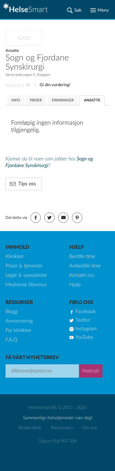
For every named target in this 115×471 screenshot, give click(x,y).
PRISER (36, 100)
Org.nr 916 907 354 (57, 441)
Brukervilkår (30, 428)
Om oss (89, 428)
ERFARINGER (63, 100)
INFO (15, 100)
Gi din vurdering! (55, 85)
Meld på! (90, 371)
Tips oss (27, 183)
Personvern (62, 428)
